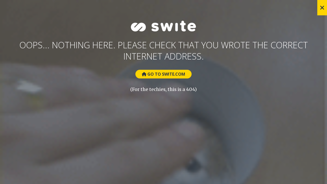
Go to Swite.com (163, 74)
